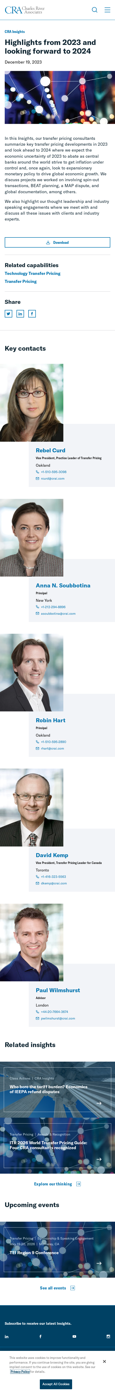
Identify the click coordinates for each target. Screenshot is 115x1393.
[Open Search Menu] (95, 10)
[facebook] (40, 1336)
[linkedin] (6, 1336)
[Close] (104, 1361)
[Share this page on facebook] (32, 313)
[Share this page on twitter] (8, 313)
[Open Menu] (107, 10)
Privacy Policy (20, 1371)
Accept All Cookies (56, 1384)
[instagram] (108, 1336)
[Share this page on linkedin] (20, 313)
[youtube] (74, 1336)
